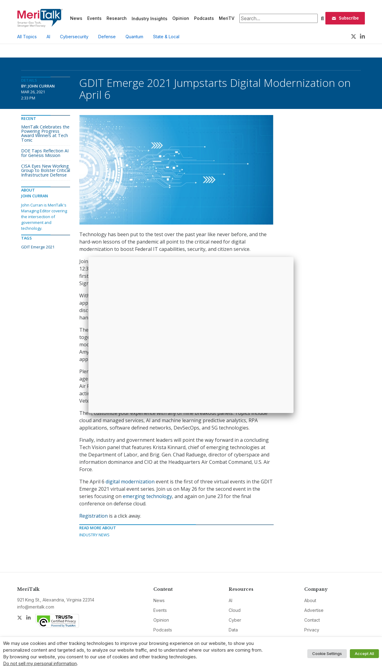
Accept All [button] (364, 653)
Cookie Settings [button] (327, 653)
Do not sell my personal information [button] (40, 663)
